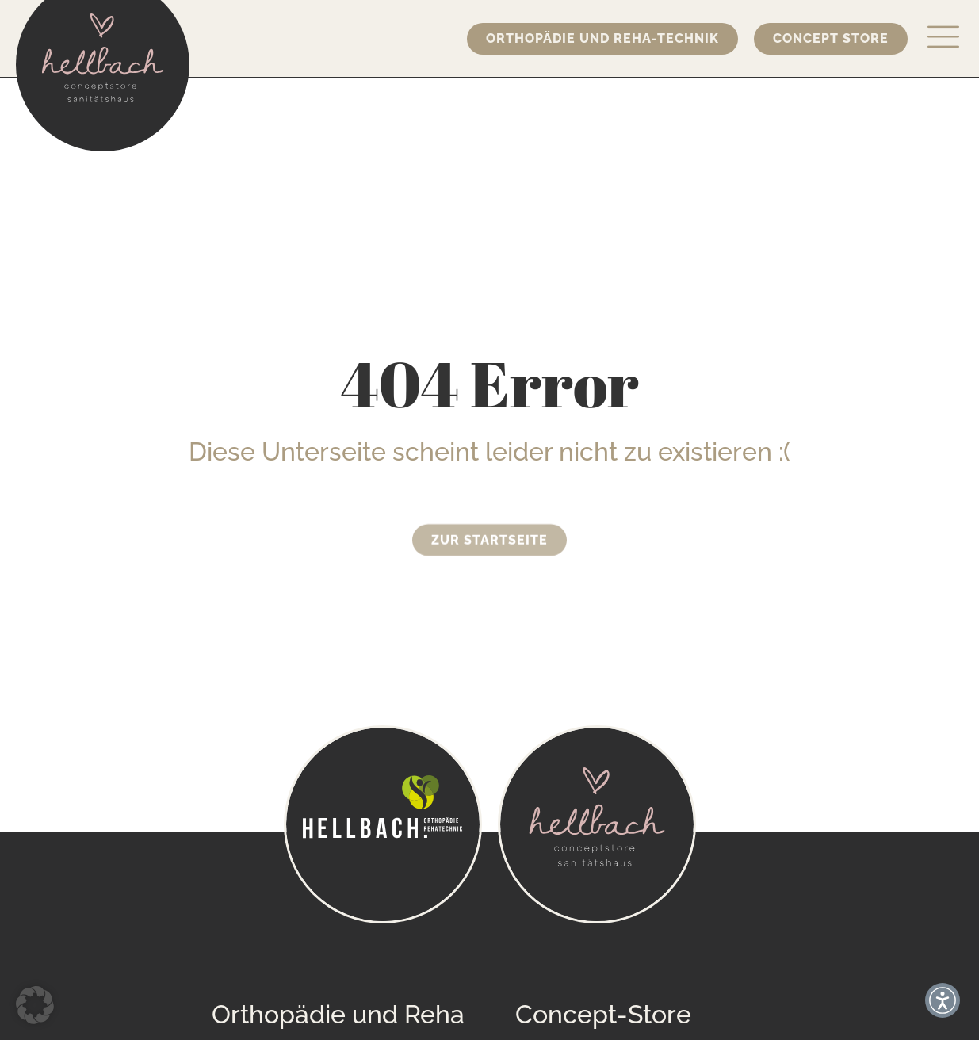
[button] (35, 1005)
